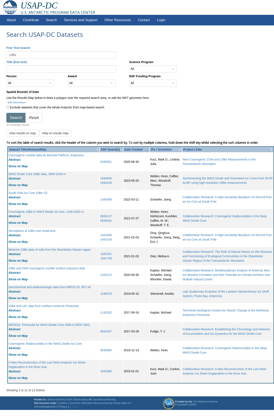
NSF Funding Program (145, 76)
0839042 (106, 220)
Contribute (31, 20)
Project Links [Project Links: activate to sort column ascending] (192, 149)
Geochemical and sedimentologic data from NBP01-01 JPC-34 (49, 287)
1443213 (106, 275)
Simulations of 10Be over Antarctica (31, 230)
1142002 (106, 312)
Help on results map (55, 133)
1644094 (106, 178)
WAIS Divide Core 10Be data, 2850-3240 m (37, 174)
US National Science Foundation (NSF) (196, 403)
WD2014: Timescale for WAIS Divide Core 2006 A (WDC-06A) (49, 324)
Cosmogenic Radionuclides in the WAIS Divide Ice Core (45, 343)
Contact (144, 20)
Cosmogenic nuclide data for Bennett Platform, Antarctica (46, 155)
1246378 (106, 293)
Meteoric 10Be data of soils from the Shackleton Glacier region (49, 249)
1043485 (106, 371)
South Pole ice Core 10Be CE (27, 193)
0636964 (106, 350)
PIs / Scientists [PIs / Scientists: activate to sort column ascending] (161, 149)
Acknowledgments (45, 406)
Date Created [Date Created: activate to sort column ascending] (133, 149)
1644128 (106, 182)
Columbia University (104, 399)
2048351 (106, 161)
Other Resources (117, 20)
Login (161, 20)
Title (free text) (16, 62)
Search (51, 20)
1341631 (106, 254)
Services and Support (80, 20)
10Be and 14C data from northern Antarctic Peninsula (43, 306)
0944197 (106, 331)
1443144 (106, 239)
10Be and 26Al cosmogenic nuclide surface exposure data (46, 268)
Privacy (62, 406)
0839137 (106, 216)
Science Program (141, 62)
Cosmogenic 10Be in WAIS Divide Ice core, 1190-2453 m (46, 211)
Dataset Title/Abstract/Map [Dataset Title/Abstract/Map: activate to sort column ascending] (27, 149)
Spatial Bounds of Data (22, 92)
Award (72, 76)
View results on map (22, 133)
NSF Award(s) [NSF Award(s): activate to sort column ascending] (110, 149)
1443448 (106, 199)
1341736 (106, 258)
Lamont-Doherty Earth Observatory (67, 399)
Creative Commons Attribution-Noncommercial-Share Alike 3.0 (94, 403)
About (11, 20)
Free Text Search (18, 48)
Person (11, 76)
